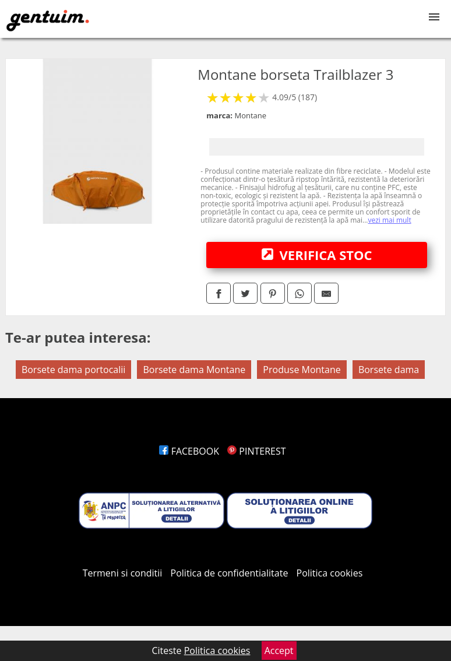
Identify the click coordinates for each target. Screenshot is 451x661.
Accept (279, 650)
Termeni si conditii (123, 573)
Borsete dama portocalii (73, 369)
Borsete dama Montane (194, 369)
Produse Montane (301, 369)
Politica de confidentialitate (229, 573)
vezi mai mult (389, 220)
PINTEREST (256, 451)
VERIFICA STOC (317, 254)
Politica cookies (330, 573)
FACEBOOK (189, 451)
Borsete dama (388, 369)
